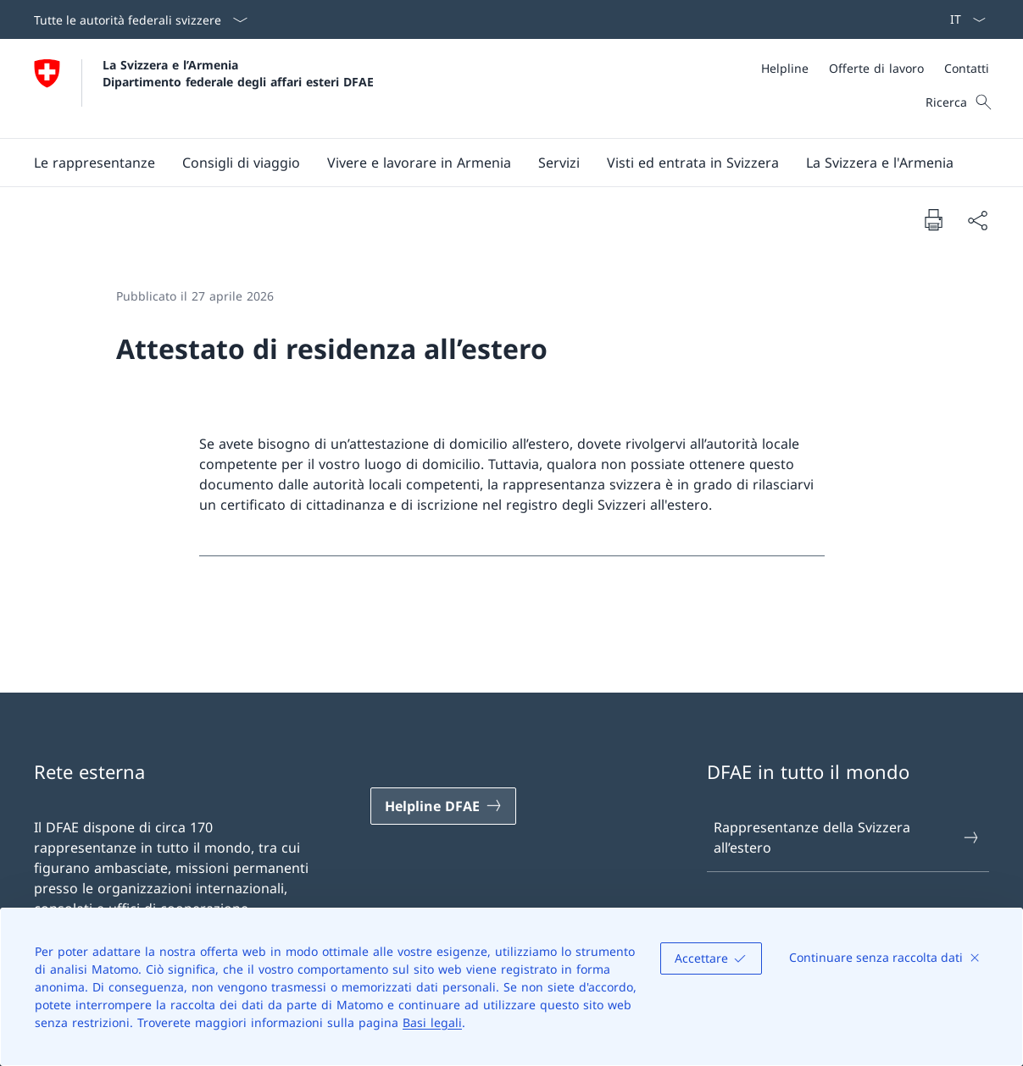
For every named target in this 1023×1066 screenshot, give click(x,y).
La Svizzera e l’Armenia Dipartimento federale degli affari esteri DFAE (238, 73)
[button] (94, 162)
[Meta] (875, 68)
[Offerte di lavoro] (876, 68)
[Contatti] (966, 68)
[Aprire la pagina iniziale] (204, 88)
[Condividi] (977, 220)
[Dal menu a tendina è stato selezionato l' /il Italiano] (962, 19)
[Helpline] (785, 68)
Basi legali (432, 1022)
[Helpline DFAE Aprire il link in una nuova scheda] (443, 806)
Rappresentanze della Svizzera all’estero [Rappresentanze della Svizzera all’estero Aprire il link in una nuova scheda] (847, 837)
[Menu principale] (498, 162)
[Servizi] (559, 162)
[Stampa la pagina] (933, 219)
